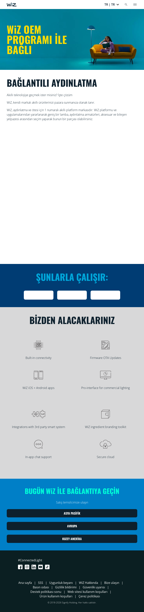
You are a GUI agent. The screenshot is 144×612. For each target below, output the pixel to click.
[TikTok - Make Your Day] (48, 567)
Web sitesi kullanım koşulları (87, 592)
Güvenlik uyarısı (94, 587)
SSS (40, 583)
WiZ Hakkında (88, 583)
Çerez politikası (89, 596)
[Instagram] (28, 567)
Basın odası (41, 587)
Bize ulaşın (111, 583)
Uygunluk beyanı (61, 583)
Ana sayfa (25, 583)
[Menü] (135, 4)
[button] (111, 4)
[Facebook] (21, 567)
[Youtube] (41, 567)
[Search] (126, 4)
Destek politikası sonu (45, 592)
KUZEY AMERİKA (72, 539)
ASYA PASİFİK (72, 513)
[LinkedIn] (35, 567)
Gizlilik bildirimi (65, 587)
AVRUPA (72, 526)
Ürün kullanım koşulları (56, 596)
